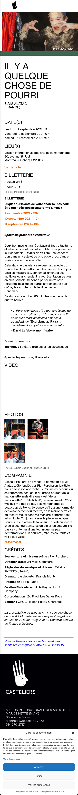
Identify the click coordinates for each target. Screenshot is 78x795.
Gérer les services (11, 759)
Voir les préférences (39, 784)
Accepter (39, 767)
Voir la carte (12, 167)
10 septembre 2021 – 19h (21, 218)
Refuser (39, 776)
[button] (73, 732)
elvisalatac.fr (12, 542)
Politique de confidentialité (26, 791)
